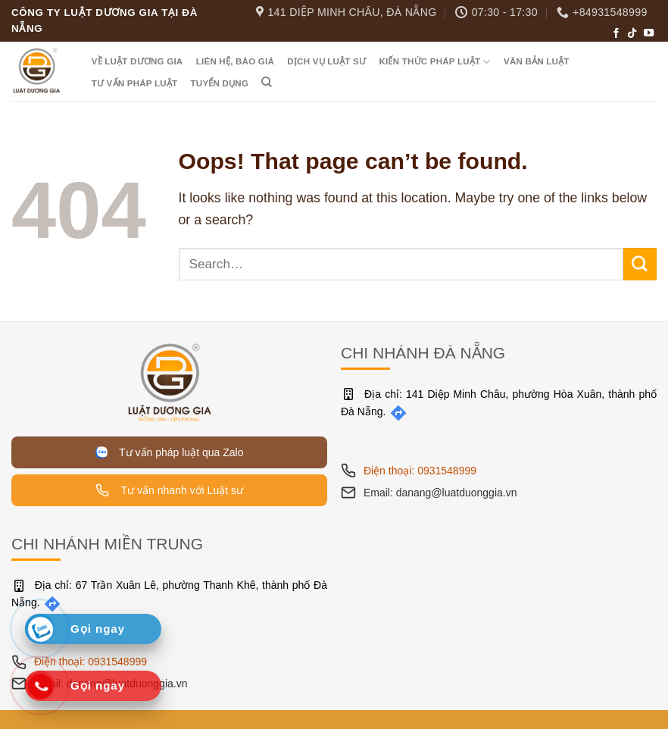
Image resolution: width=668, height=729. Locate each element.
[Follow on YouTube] (649, 33)
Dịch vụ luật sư (326, 61)
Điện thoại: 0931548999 (420, 471)
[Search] (267, 82)
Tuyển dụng (220, 83)
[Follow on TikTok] (632, 33)
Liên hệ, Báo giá (235, 61)
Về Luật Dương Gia (137, 61)
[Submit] (640, 264)
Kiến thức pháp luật (434, 62)
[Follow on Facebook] (616, 33)
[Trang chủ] (170, 381)
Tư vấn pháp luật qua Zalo (169, 452)
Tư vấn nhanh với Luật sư (169, 490)
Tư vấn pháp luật (135, 83)
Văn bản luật (537, 61)
